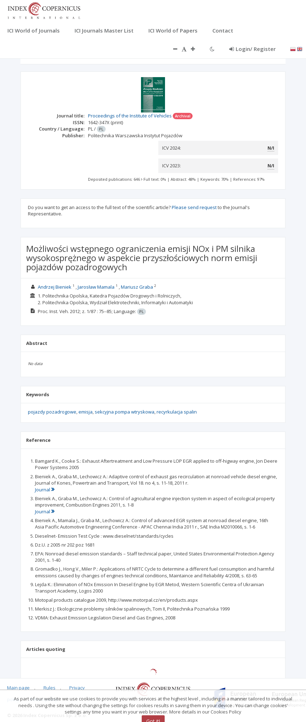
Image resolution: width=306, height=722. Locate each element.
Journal (44, 489)
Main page (18, 688)
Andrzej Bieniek (54, 287)
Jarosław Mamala (96, 287)
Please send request (194, 207)
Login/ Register (252, 48)
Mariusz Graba (137, 287)
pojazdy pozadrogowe (52, 412)
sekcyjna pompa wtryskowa (124, 412)
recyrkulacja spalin (177, 412)
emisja (85, 412)
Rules (49, 688)
